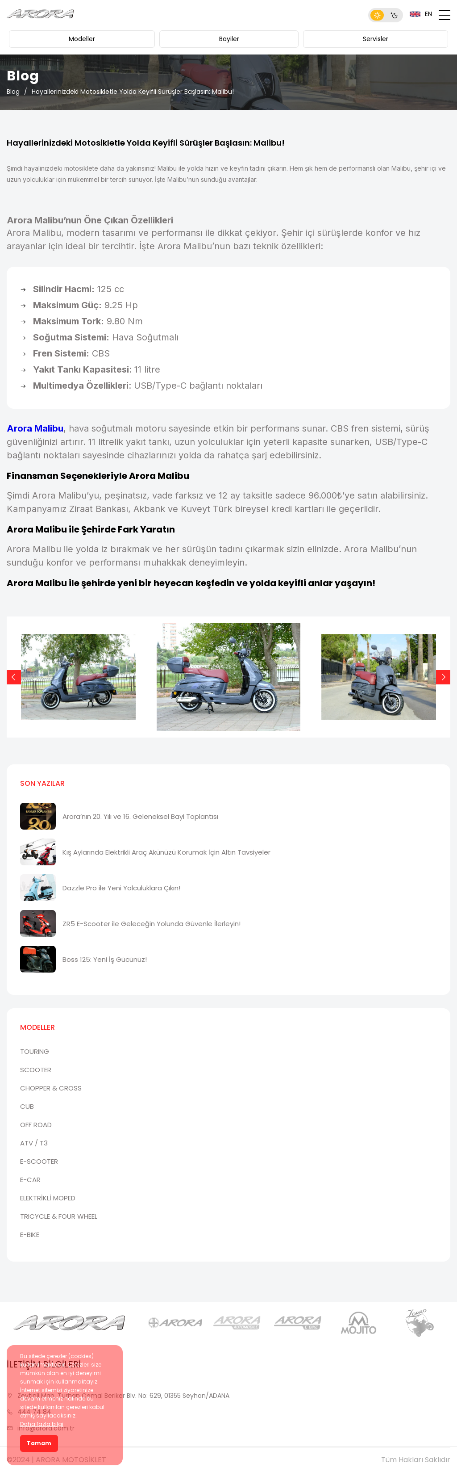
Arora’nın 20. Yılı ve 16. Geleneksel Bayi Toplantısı (140, 816)
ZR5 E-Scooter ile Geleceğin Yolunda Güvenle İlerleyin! (151, 923)
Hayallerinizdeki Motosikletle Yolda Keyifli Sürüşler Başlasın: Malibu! (133, 91)
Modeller (82, 38)
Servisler (375, 38)
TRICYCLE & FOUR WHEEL (58, 1216)
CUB (27, 1106)
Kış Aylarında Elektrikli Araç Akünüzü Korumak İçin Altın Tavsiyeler (166, 852)
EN (421, 14)
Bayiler (229, 38)
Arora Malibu (35, 428)
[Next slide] (443, 677)
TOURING (34, 1051)
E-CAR (30, 1179)
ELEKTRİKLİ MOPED (47, 1198)
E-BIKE (29, 1234)
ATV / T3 (34, 1143)
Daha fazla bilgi (41, 1424)
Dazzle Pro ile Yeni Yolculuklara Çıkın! (121, 888)
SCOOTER (35, 1069)
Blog (13, 91)
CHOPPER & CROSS (51, 1088)
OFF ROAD (36, 1124)
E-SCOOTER (39, 1161)
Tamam (39, 1443)
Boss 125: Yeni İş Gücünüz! (104, 959)
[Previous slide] (14, 677)
